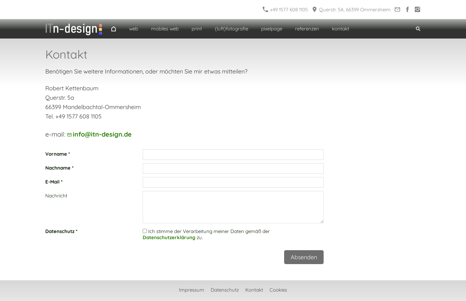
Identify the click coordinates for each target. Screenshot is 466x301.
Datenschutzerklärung (169, 237)
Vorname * (57, 154)
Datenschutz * (61, 231)
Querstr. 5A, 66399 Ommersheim (351, 9)
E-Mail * (53, 182)
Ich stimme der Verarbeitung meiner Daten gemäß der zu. (206, 234)
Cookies (278, 290)
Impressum (191, 290)
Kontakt (254, 290)
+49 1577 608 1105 (285, 9)
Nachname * (59, 168)
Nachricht (56, 196)
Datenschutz (225, 290)
